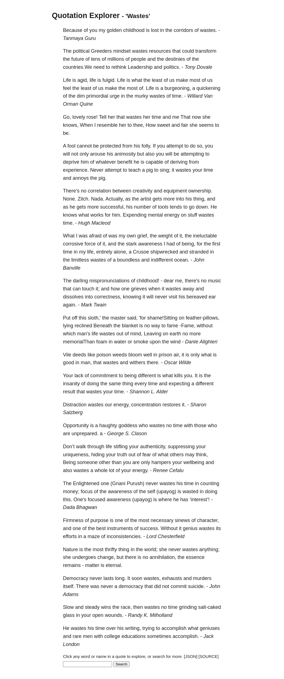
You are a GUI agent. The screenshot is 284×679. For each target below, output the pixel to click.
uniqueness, (76, 454)
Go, (67, 117)
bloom (135, 355)
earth (175, 333)
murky (141, 96)
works (96, 215)
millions (115, 59)
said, (132, 318)
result (69, 391)
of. (141, 88)
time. (177, 96)
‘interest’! (200, 499)
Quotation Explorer (86, 15)
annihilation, (162, 557)
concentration (146, 404)
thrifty (111, 549)
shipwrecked (164, 252)
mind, (136, 333)
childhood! (147, 280)
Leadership (140, 67)
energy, (121, 404)
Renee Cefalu (168, 470)
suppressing (181, 446)
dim (81, 96)
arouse (97, 154)
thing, (199, 199)
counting (209, 483)
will (66, 154)
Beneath (102, 325)
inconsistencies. (124, 536)
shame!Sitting (162, 318)
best (101, 528)
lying (68, 325)
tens (95, 59)
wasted (190, 491)
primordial (97, 96)
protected (110, 146)
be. (66, 133)
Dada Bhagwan (80, 507)
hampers (161, 462)
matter (92, 565)
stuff (192, 215)
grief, (142, 236)
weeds (120, 355)
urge (115, 96)
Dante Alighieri (201, 341)
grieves (139, 289)
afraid (95, 236)
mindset (122, 51)
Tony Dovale (198, 67)
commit (179, 586)
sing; (165, 170)
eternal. (114, 565)
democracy (131, 586)
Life (67, 80)
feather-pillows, (202, 318)
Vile (67, 355)
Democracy (75, 578)
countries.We (77, 67)
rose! (92, 117)
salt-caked (209, 607)
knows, (70, 125)
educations (133, 636)
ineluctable (205, 236)
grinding (188, 607)
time (156, 117)
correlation (99, 191)
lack (78, 375)
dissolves (73, 297)
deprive (71, 162)
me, (179, 280)
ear (212, 297)
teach (134, 170)
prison (165, 355)
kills (178, 375)
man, (86, 362)
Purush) (135, 483)
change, (106, 557)
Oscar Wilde (177, 362)
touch (88, 289)
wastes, (152, 578)
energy (171, 215)
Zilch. (84, 199)
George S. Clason (127, 433)
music (214, 280)
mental (155, 215)
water (120, 341)
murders (202, 578)
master (118, 318)
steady (92, 607)
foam (101, 341)
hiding (98, 454)
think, (202, 454)
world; (151, 549)
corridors (183, 30)
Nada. (97, 199)
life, (91, 252)
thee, (138, 125)
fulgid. (109, 80)
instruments (120, 528)
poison (104, 355)
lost (155, 30)
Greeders (101, 51)
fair (184, 125)
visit (173, 297)
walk (81, 446)
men (88, 636)
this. (67, 499)
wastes (140, 51)
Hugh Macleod (94, 223)
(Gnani (117, 483)
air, (177, 355)
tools (163, 207)
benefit (124, 162)
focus (87, 491)
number (142, 207)
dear (169, 280)
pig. (102, 178)
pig (149, 170)
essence (195, 557)
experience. (76, 170)
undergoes (84, 557)
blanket (130, 325)
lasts (108, 578)
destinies (175, 59)
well (147, 355)
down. (202, 207)
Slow (68, 607)
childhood (133, 30)
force (90, 244)
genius (190, 528)
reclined (83, 325)
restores (172, 404)
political (81, 51)
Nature (70, 549)
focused (96, 499)
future (77, 59)
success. (149, 528)
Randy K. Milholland (150, 615)
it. (184, 404)
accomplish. (186, 636)
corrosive (73, 244)
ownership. (200, 191)
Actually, (114, 199)
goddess (127, 425)
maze (94, 536)
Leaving (152, 333)
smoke (140, 341)
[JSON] (190, 656)
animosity (125, 154)
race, (126, 607)
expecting (179, 383)
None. (69, 199)
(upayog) (166, 491)
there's (192, 280)
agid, (82, 80)
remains (72, 565)
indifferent (162, 260)
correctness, (107, 297)
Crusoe (141, 252)
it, (181, 236)
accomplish (173, 628)
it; (98, 289)
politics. (172, 67)
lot (111, 470)
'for (142, 318)
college (112, 636)
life (93, 80)
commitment (103, 375)
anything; (209, 549)
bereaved (196, 297)
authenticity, (153, 446)
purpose (99, 520)
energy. (140, 470)
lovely (78, 117)
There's (71, 191)
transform (205, 51)
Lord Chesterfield (165, 536)
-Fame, (187, 325)
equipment (175, 191)
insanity (71, 383)
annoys (81, 178)
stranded (199, 252)
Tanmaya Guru (79, 38)
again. (70, 305)
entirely (104, 252)
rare (77, 636)
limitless (80, 260)
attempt (174, 146)
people (138, 59)
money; (71, 491)
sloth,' (94, 318)
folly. (146, 146)
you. (188, 375)
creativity (143, 191)
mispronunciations (109, 280)
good (68, 362)
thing (127, 383)
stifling (120, 446)
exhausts (172, 578)
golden (114, 30)
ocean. (181, 260)
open (97, 615)
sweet (163, 125)
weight (165, 236)
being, (188, 244)
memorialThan (79, 341)
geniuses (210, 628)
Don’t (69, 446)
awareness (150, 244)
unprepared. (85, 433)
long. (120, 578)
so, (200, 146)
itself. (69, 586)
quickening (208, 88)
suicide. (196, 586)
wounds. (114, 615)
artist (145, 199)
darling (80, 280)
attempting (192, 154)
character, (208, 520)
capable (154, 162)
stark (131, 244)
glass (69, 615)
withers (137, 362)
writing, (133, 628)
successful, (112, 207)
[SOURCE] (209, 656)
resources (160, 51)
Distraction (75, 404)
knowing (132, 297)
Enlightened (86, 483)
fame (172, 325)
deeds (79, 355)
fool (71, 146)
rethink (118, 67)
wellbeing (193, 462)
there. (153, 362)
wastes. (208, 30)
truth (122, 454)
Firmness (73, 520)
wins (106, 607)
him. (116, 215)
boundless (128, 260)
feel (67, 88)
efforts (70, 536)
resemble (107, 125)
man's (83, 333)
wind (175, 341)
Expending (134, 215)
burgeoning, (177, 88)
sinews (182, 520)
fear (146, 454)
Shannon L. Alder (149, 391)
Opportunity (76, 425)
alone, (120, 252)
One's (79, 499)
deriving (178, 162)
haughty (108, 425)
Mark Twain (93, 305)
